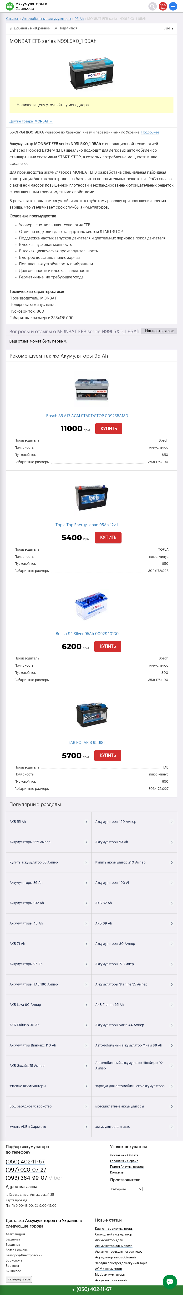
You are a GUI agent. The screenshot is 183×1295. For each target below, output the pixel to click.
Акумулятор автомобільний (115, 1257)
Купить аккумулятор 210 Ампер (120, 862)
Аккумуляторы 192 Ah (27, 903)
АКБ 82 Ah (103, 903)
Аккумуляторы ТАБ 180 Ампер (34, 984)
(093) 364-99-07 (26, 1178)
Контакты (117, 1172)
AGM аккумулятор (108, 1268)
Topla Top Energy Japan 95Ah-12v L (87, 525)
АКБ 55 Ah (18, 822)
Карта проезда (16, 1200)
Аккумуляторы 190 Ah (112, 883)
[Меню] (173, 6)
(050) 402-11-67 (25, 1161)
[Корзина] (163, 6)
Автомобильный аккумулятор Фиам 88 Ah (128, 1045)
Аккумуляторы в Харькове (31, 6)
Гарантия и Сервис (124, 1160)
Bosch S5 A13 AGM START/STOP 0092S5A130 (87, 416)
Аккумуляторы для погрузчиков (118, 1251)
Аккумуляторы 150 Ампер (115, 822)
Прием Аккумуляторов (127, 1166)
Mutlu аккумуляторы (110, 1274)
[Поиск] (152, 6)
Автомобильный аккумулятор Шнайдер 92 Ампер (129, 1065)
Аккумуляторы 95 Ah (26, 964)
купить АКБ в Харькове (28, 1127)
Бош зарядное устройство (30, 1106)
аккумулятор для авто (112, 1127)
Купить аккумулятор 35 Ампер (34, 862)
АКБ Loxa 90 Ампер (25, 1005)
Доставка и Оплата (124, 1155)
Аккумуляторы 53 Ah (111, 842)
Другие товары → (31, 121)
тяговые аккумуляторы (28, 1086)
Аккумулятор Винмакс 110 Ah (33, 1045)
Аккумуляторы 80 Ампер (115, 944)
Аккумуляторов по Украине (51, 1221)
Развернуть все (19, 1279)
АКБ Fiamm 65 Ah (109, 1005)
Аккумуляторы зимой (111, 1280)
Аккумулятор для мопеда (113, 1245)
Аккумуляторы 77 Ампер (114, 964)
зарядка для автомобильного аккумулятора (130, 1086)
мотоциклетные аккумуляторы (119, 1106)
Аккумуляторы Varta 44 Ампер (119, 1025)
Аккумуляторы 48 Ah (26, 923)
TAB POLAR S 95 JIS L (87, 743)
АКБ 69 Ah (103, 923)
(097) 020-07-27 (26, 1170)
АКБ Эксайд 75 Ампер (27, 1066)
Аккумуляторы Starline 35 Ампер (121, 984)
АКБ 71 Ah (17, 944)
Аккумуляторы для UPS (112, 1240)
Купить (109, 428)
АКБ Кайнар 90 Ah (24, 1025)
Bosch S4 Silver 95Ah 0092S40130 (87, 634)
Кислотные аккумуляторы (114, 1228)
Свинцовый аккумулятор (113, 1234)
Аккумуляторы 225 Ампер (30, 842)
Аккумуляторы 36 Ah (26, 883)
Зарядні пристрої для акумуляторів (121, 1263)
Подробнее (150, 132)
